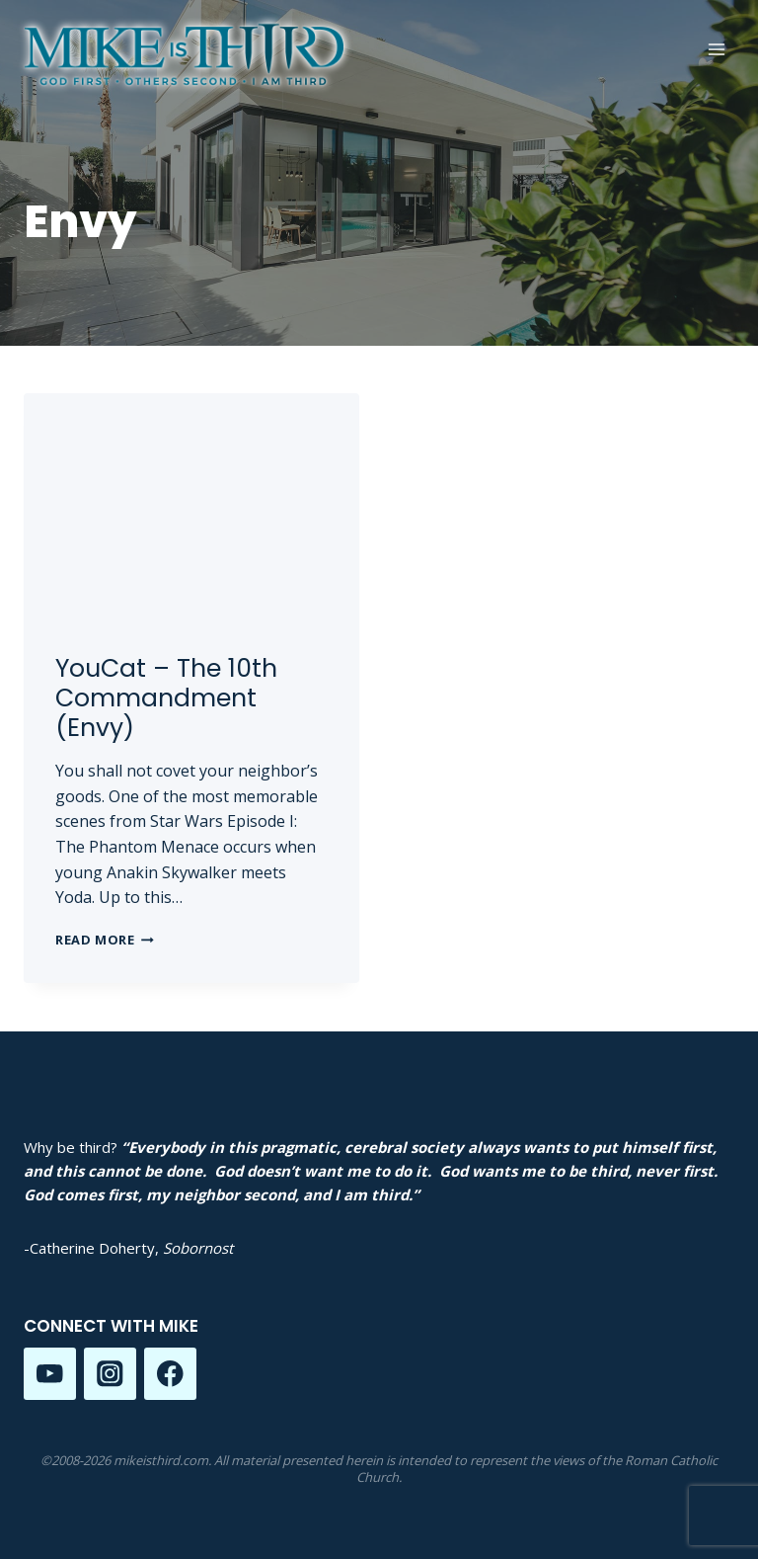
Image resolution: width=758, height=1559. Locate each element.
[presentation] (191, 505)
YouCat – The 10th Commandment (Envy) (166, 698)
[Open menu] (716, 49)
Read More (104, 939)
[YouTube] (50, 1374)
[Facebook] (170, 1374)
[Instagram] (110, 1374)
